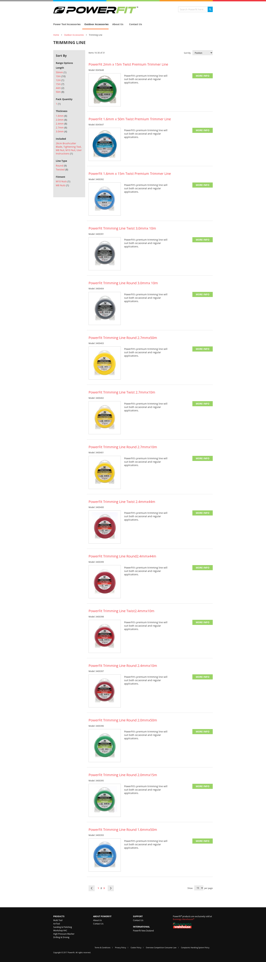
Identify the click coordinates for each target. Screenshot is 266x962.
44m (60, 88)
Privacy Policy (120, 948)
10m (60, 76)
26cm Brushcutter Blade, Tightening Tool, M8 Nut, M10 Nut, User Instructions (69, 148)
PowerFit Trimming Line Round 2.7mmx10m (123, 447)
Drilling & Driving (61, 937)
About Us (97, 920)
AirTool (56, 923)
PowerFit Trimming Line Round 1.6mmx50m (123, 829)
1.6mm (61, 115)
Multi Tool (57, 920)
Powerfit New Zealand (143, 930)
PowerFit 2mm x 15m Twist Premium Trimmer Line (128, 64)
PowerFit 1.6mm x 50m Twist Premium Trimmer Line (130, 119)
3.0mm (61, 131)
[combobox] (195, 9)
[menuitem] (66, 24)
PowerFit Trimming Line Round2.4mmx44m (122, 556)
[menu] (133, 24)
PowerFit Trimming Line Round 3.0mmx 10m (123, 283)
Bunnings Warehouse (183, 919)
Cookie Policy (136, 948)
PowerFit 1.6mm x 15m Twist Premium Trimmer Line (130, 173)
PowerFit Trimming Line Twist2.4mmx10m (121, 611)
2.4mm (61, 123)
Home (56, 34)
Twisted (62, 169)
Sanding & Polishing (62, 927)
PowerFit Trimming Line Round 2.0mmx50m (123, 720)
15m (60, 84)
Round (61, 165)
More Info (202, 75)
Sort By (187, 52)
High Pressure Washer (63, 933)
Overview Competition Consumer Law (161, 948)
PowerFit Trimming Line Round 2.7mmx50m (123, 337)
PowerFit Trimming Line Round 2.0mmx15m (123, 775)
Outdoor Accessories (74, 34)
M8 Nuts (62, 185)
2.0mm (61, 119)
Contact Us (98, 923)
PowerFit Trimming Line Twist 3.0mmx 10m (122, 228)
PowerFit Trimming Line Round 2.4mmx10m (123, 665)
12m (60, 80)
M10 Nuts (63, 181)
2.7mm (61, 127)
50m (60, 91)
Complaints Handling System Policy (195, 948)
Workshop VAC (60, 930)
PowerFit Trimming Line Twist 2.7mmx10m (122, 392)
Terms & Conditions (102, 948)
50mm (61, 72)
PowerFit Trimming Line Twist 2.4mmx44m (122, 501)
